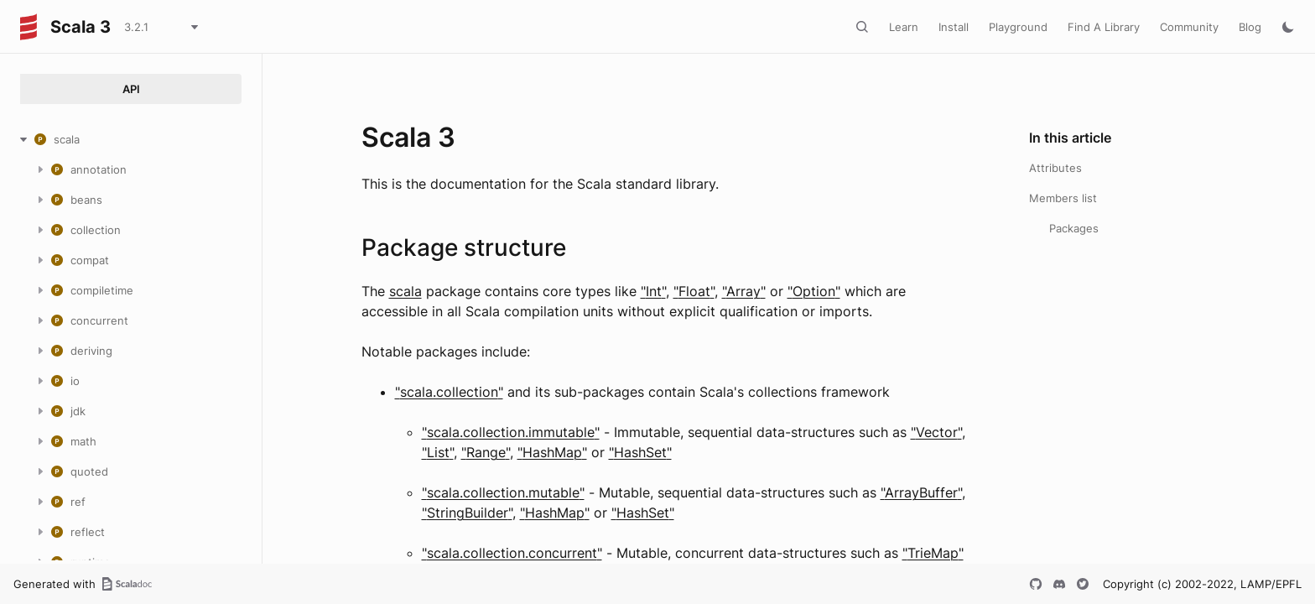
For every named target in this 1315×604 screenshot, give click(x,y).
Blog (1250, 27)
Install (953, 27)
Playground (1018, 27)
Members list (1063, 198)
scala (405, 291)
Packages (1074, 228)
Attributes (1055, 167)
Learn (903, 27)
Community (1189, 27)
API (131, 89)
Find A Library (1104, 27)
